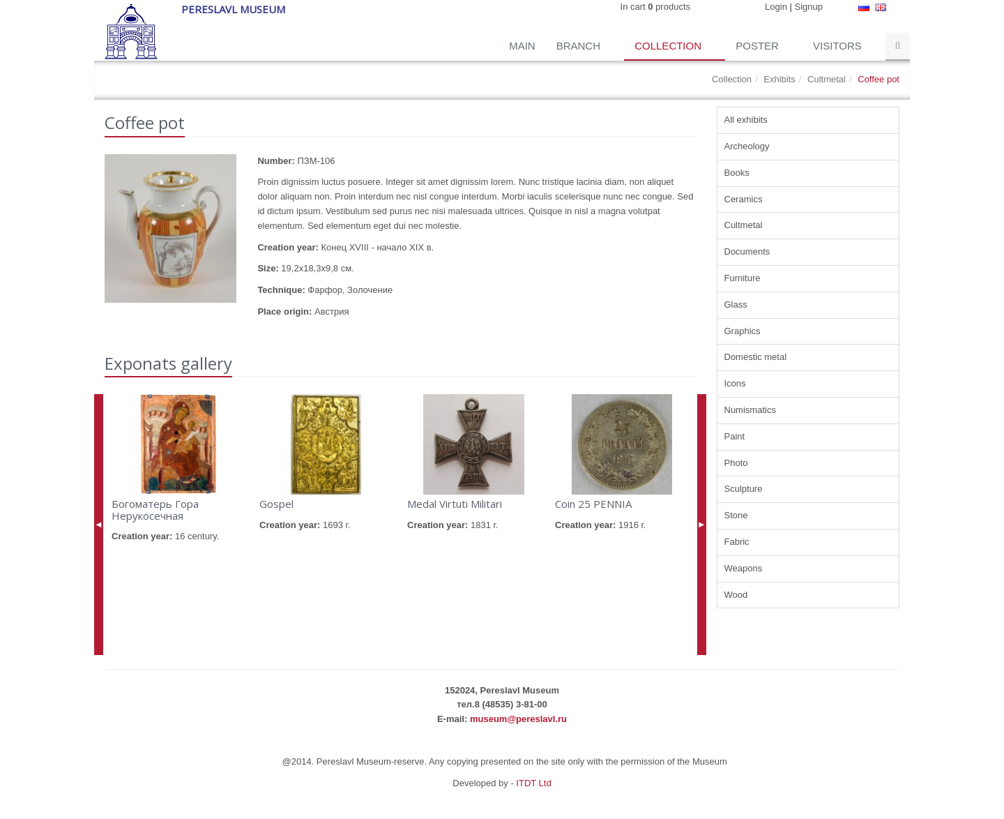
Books (737, 172)
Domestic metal (755, 357)
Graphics (742, 331)
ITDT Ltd (533, 783)
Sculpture (743, 488)
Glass (735, 304)
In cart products (655, 6)
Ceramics (743, 199)
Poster (759, 46)
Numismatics (750, 410)
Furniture (742, 278)
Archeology (747, 146)
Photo (736, 463)
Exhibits (779, 79)
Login (776, 6)
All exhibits (746, 119)
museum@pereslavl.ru (518, 719)
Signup (809, 6)
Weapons (743, 568)
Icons (735, 383)
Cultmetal (826, 79)
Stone (736, 515)
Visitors (839, 46)
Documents (747, 251)
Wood (736, 594)
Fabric (737, 541)
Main (522, 46)
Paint (734, 436)
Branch (580, 46)
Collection (669, 46)
